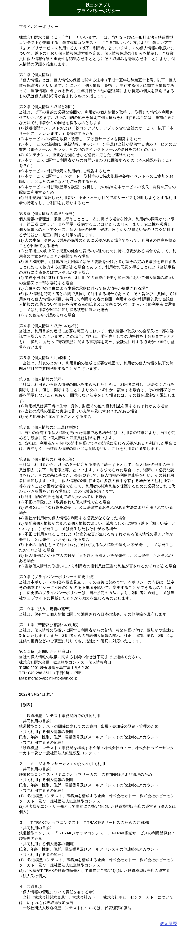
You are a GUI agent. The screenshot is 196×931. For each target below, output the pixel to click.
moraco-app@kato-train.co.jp (52, 678)
